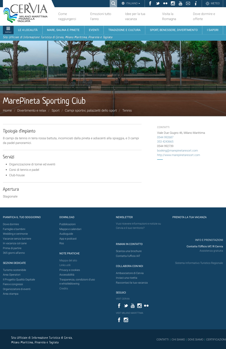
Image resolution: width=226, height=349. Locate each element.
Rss (61, 243)
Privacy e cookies (69, 270)
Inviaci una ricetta (126, 277)
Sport (55, 110)
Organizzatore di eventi (16, 289)
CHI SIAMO (178, 339)
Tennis (127, 110)
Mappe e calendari (70, 229)
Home (7, 110)
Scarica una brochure (129, 251)
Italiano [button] (132, 3)
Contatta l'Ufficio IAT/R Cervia (205, 246)
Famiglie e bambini (14, 229)
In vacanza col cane (15, 243)
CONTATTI (162, 339)
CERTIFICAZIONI (216, 339)
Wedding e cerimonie (15, 233)
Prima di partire (12, 248)
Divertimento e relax (31, 110)
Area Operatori (11, 274)
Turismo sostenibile (14, 270)
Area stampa (10, 293)
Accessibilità (66, 274)
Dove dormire (11, 224)
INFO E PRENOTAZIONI (209, 240)
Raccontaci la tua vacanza (132, 282)
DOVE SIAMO (195, 339)
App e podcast (68, 238)
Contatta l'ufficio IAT (128, 256)
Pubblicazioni (67, 224)
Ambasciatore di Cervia (130, 273)
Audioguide (66, 233)
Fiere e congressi (13, 284)
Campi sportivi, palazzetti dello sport (91, 110)
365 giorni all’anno (14, 253)
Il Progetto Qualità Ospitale (19, 279)
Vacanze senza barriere (17, 238)
